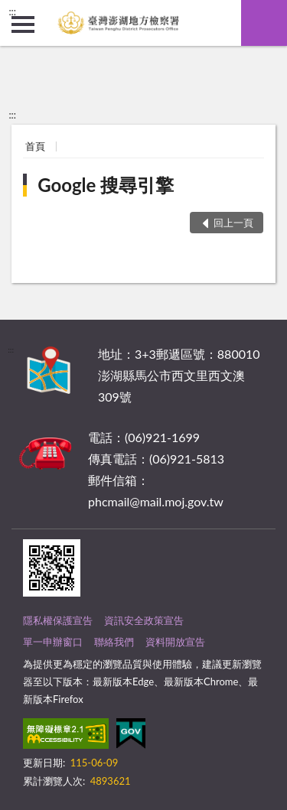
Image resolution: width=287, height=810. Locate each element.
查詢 (264, 23)
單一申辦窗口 (53, 642)
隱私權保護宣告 (58, 620)
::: (12, 11)
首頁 (35, 146)
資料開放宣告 (175, 642)
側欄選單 (22, 24)
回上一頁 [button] (233, 222)
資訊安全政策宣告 (144, 620)
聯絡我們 (114, 642)
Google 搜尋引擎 (106, 185)
